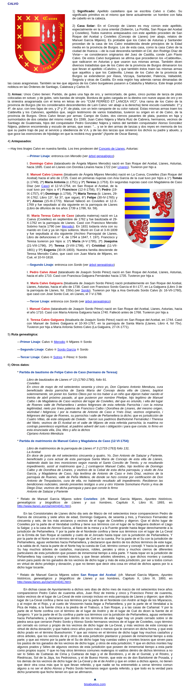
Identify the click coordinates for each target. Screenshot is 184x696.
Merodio (67, 226)
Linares (123, 167)
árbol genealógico (101, 156)
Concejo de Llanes (112, 148)
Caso (45, 186)
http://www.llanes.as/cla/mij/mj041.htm (43, 506)
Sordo (85, 290)
